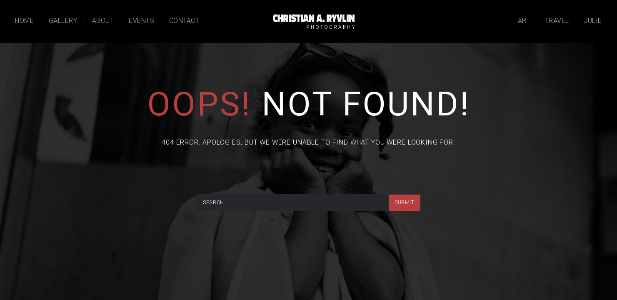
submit (405, 202)
